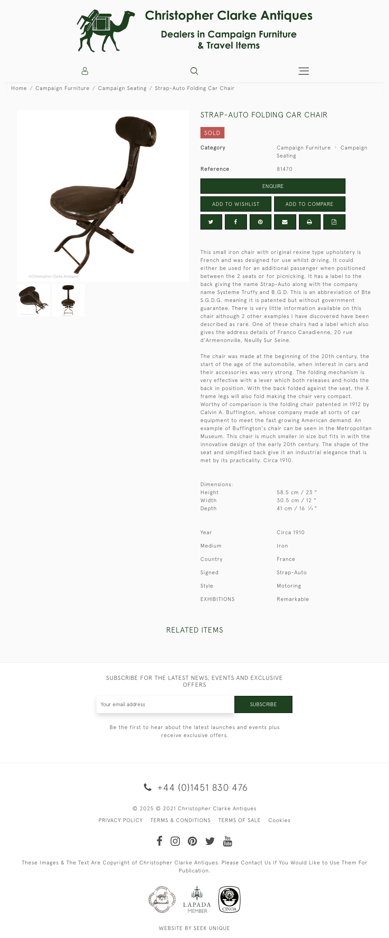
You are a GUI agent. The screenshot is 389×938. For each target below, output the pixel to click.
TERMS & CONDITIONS (180, 820)
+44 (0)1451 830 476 (194, 787)
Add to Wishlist (236, 204)
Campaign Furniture (63, 88)
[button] (194, 71)
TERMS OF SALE (239, 820)
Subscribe (263, 704)
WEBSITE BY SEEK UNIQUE (194, 928)
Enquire (273, 186)
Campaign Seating (122, 88)
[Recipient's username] (166, 704)
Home (19, 88)
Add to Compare (310, 204)
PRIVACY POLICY (120, 820)
